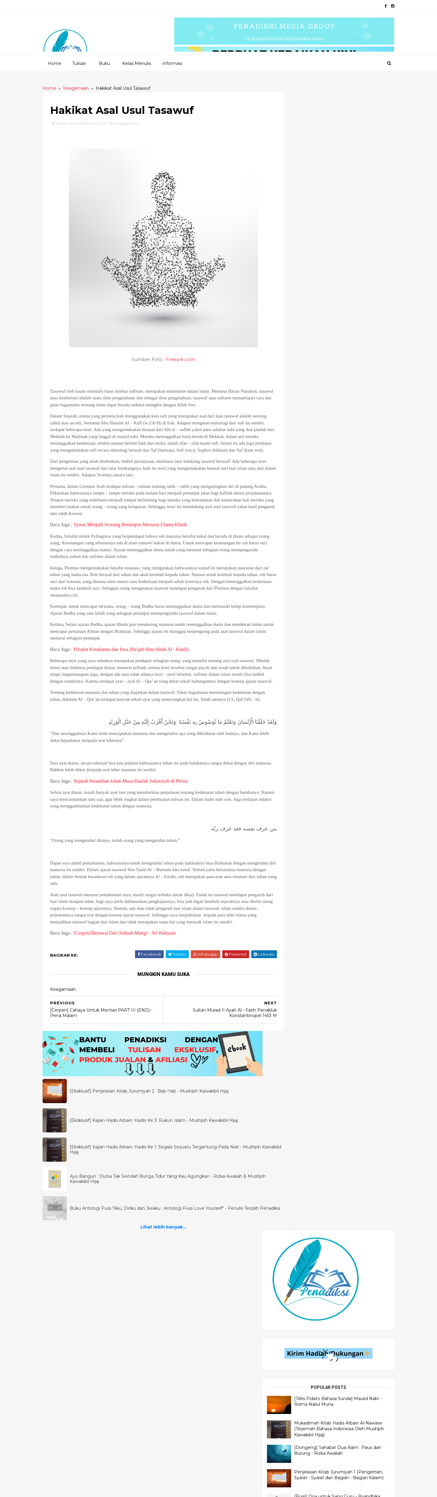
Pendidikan (297, 1342)
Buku (104, 63)
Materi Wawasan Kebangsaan (316, 1424)
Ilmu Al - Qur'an (70, 1311)
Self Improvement (304, 1352)
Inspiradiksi (181, 1352)
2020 (75, 1488)
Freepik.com (179, 359)
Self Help (295, 1373)
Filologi (294, 1403)
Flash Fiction (183, 1332)
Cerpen (177, 1301)
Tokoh (292, 1383)
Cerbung (178, 1362)
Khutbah (294, 1301)
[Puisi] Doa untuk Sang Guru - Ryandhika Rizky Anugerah (348, 353)
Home (54, 63)
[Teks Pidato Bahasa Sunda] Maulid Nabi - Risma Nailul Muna (351, 250)
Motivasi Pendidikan (306, 1393)
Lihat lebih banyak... (162, 1254)
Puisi (174, 1291)
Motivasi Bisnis (300, 1434)
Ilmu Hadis (65, 1322)
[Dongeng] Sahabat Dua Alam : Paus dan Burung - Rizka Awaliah (350, 307)
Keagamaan (132, 123)
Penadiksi (117, 1488)
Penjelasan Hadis (72, 1291)
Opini (290, 1291)
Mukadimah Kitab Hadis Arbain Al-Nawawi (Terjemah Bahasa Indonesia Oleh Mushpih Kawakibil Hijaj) (349, 280)
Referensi (295, 1362)
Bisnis (291, 1332)
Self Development (304, 1322)
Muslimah (295, 1454)
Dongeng (179, 1342)
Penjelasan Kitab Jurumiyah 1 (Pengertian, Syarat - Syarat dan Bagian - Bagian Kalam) (350, 331)
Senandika (180, 1322)
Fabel (175, 1373)
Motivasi (294, 1414)
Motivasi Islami (300, 1311)
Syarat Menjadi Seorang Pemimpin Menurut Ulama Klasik (135, 531)
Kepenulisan (298, 1465)
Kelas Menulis (136, 63)
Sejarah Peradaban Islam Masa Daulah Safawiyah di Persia (136, 801)
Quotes (177, 1311)
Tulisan (79, 63)
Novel (175, 1383)
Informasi (172, 63)
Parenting (296, 1444)
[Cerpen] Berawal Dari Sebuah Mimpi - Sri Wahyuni (130, 960)
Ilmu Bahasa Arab (73, 1301)
